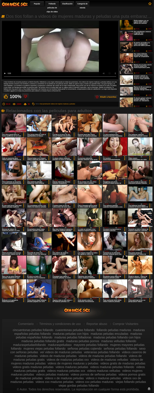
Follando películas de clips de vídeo (52, 8)
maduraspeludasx (60, 344)
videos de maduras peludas (58, 356)
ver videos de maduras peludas (61, 352)
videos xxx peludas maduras (94, 381)
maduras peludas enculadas (109, 333)
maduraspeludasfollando (29, 344)
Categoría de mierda (82, 6)
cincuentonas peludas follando (33, 330)
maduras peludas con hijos (71, 333)
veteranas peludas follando (102, 352)
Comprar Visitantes (125, 324)
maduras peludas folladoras (72, 337)
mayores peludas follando (91, 344)
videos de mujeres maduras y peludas (63, 104)
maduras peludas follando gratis (42, 341)
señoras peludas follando (120, 348)
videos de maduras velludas (109, 359)
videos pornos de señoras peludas (94, 374)
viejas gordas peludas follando (79, 385)
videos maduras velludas (103, 370)
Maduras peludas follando (14, 4)
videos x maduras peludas (103, 378)
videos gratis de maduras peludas (122, 363)
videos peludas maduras (52, 374)
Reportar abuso (96, 324)
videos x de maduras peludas (64, 378)
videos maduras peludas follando (112, 367)
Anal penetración (45, 104)
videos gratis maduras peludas (33, 367)
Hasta (149, 388)
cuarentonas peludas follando (75, 330)
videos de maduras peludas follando (103, 356)
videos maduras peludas (72, 367)
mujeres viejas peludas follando (44, 348)
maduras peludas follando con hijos (117, 337)
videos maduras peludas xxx (66, 370)
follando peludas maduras (114, 330)
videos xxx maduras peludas (54, 381)
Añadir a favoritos (108, 97)
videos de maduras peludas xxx (68, 359)
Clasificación (67, 4)
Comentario (26, 324)
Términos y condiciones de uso (60, 324)
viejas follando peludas (131, 381)
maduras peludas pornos (82, 341)
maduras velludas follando (118, 341)
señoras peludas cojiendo (84, 348)
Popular (37, 4)
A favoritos (149, 3)
